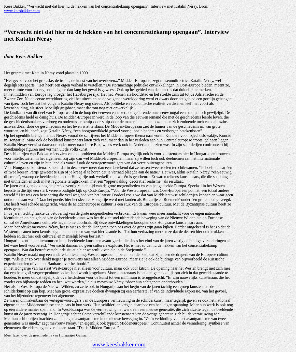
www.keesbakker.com (22, 11)
